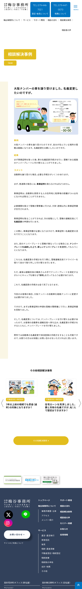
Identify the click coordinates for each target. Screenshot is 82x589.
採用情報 (64, 518)
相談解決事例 (66, 495)
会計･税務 (45, 550)
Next (80, 403)
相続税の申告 (47, 545)
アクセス (45, 499)
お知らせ (64, 512)
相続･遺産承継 (47, 532)
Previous (2, 403)
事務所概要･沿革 (48, 494)
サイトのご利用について (14, 526)
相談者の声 (65, 501)
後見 (43, 528)
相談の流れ (65, 489)
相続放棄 (45, 541)
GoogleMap (9, 577)
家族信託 (45, 523)
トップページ (44, 483)
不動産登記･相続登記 (50, 536)
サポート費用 (66, 483)
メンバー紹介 (47, 503)
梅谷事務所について (47, 489)
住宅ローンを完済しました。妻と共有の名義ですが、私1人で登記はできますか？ (60, 407)
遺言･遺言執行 (47, 519)
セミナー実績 (66, 506)
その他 (44, 554)
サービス (42, 514)
